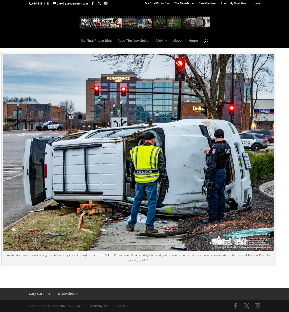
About (178, 41)
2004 (159, 41)
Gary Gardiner (207, 3)
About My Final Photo (234, 3)
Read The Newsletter (134, 41)
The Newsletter (184, 3)
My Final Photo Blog (157, 3)
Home (256, 3)
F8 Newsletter (67, 293)
